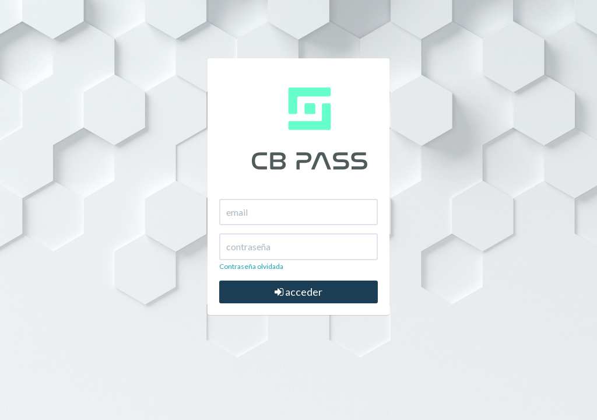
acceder (298, 291)
